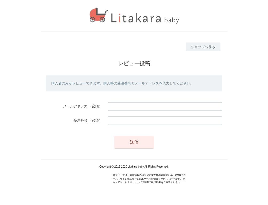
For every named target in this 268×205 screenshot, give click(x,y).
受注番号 (80, 120)
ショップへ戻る (203, 47)
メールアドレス (75, 106)
